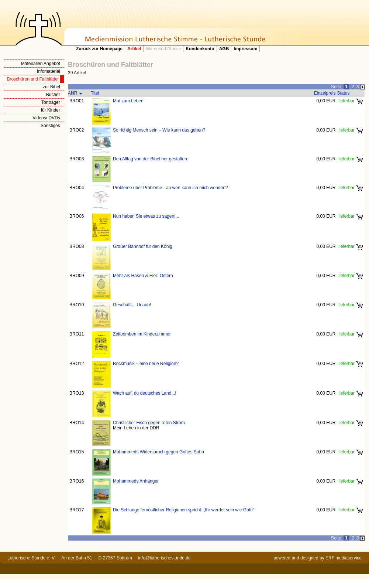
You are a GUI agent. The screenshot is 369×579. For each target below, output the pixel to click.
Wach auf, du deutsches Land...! (144, 393)
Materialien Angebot (40, 63)
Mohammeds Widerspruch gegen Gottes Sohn (158, 451)
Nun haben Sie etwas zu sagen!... (146, 216)
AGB (224, 48)
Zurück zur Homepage (99, 48)
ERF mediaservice (343, 558)
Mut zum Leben (128, 100)
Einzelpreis (325, 93)
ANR (72, 93)
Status (343, 93)
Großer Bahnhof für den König (142, 246)
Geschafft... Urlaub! (132, 304)
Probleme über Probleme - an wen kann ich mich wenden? (170, 187)
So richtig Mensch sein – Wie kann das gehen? (159, 130)
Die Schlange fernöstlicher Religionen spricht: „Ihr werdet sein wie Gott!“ (183, 509)
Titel (95, 93)
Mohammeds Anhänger (136, 481)
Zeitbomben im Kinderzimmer (142, 334)
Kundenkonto (200, 48)
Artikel (134, 48)
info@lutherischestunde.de (164, 558)
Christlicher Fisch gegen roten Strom (149, 422)
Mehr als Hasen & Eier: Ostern (143, 275)
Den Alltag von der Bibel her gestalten (150, 158)
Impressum (245, 48)
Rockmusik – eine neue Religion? (146, 363)
